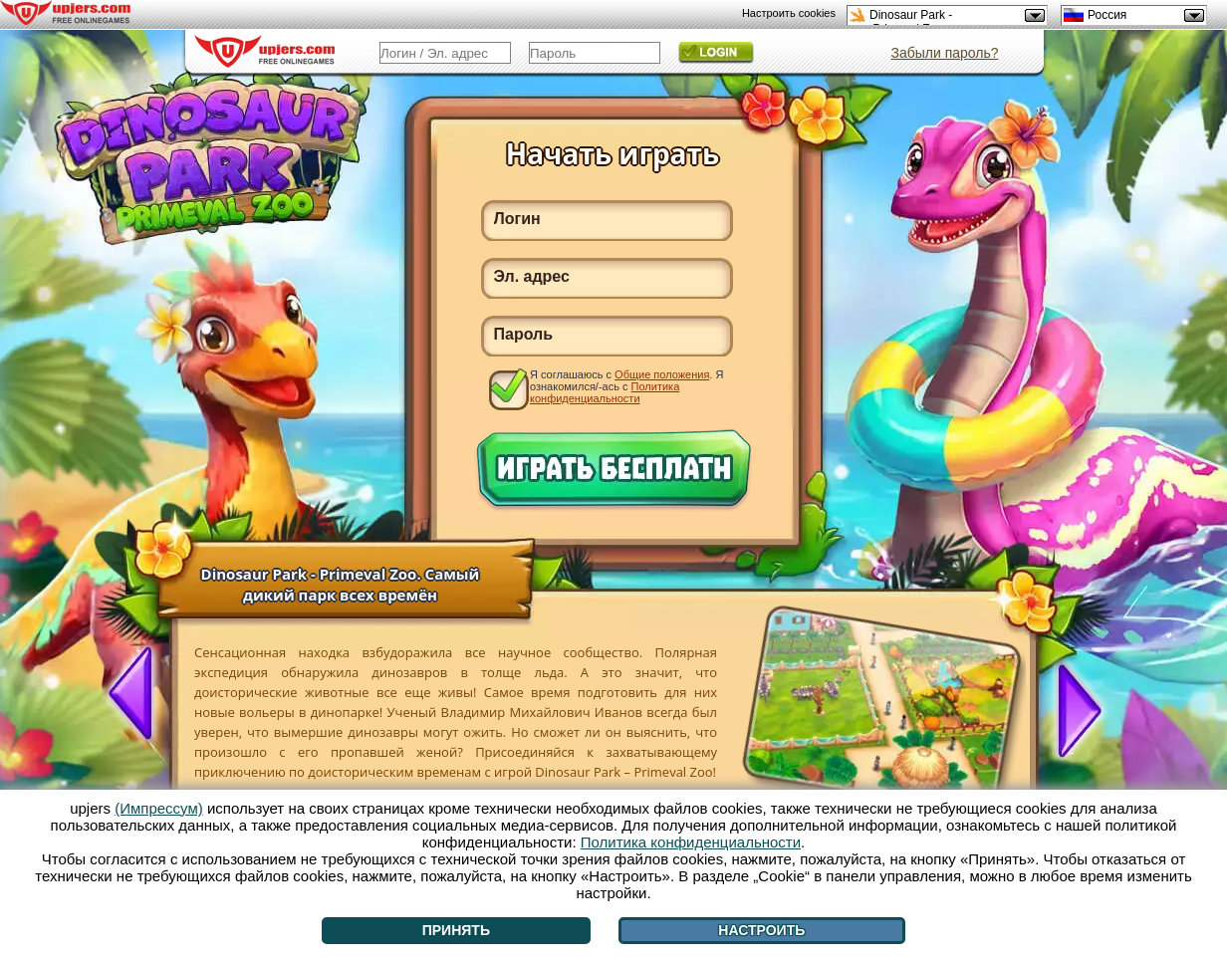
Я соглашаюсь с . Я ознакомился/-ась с (626, 385)
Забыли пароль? (944, 53)
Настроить (761, 930)
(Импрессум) (159, 808)
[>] (1071, 709)
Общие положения (661, 374)
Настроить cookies (789, 13)
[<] (138, 695)
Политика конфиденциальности (604, 392)
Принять (456, 930)
